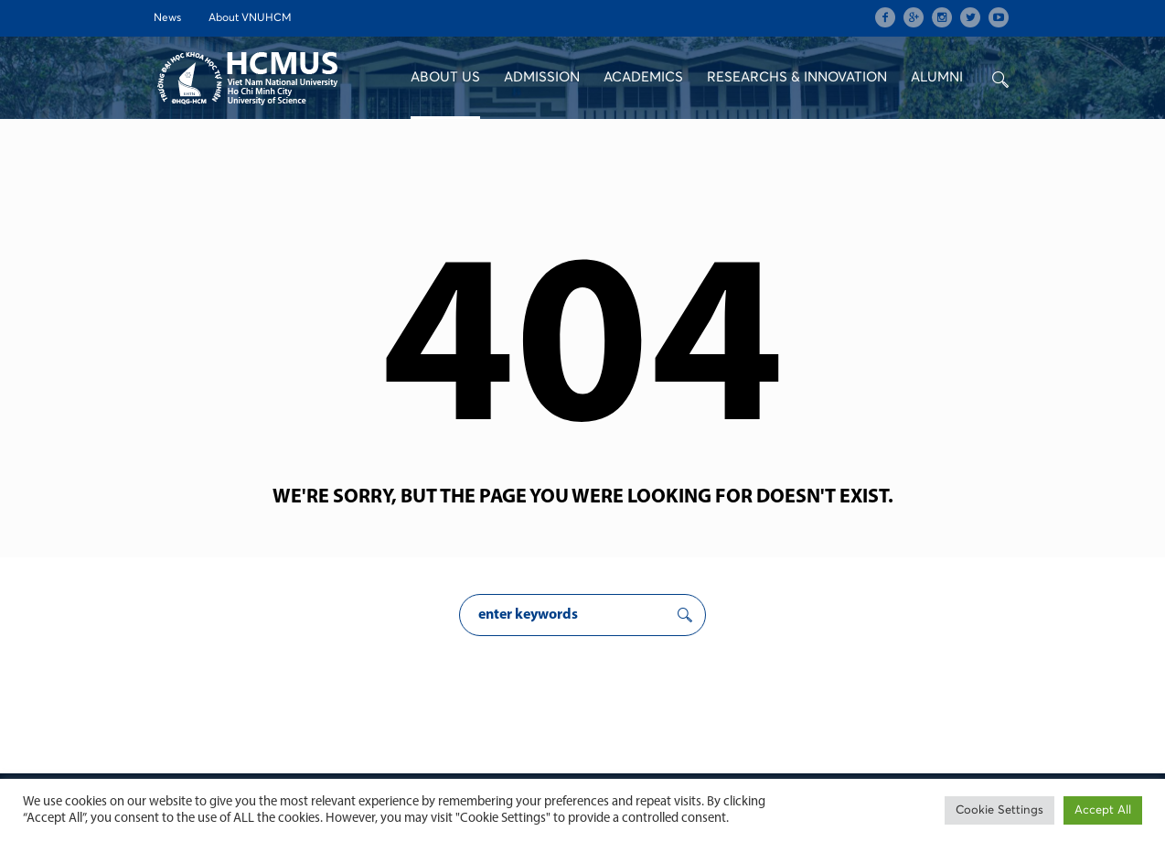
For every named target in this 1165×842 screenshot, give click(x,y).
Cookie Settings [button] (999, 810)
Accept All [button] (1102, 810)
